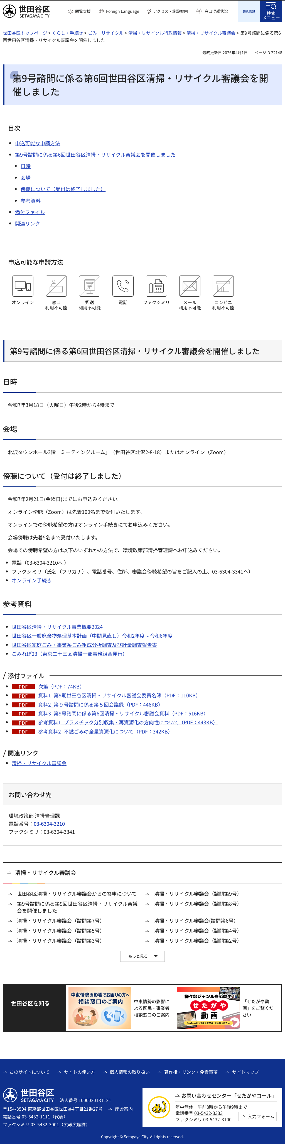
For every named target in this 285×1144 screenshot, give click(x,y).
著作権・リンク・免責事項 (191, 1071)
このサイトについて (29, 1071)
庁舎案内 (124, 1108)
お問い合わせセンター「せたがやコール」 (229, 1094)
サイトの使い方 (79, 1071)
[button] (79, 11)
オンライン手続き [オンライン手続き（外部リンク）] (32, 579)
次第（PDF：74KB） (61, 685)
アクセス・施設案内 (170, 11)
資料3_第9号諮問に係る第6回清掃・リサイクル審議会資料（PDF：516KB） (123, 712)
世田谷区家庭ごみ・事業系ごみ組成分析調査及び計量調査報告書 (84, 643)
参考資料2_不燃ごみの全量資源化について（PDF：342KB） (105, 730)
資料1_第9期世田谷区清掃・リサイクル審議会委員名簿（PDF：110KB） (119, 694)
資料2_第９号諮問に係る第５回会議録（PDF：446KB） (100, 703)
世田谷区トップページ (25, 32)
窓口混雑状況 (216, 11)
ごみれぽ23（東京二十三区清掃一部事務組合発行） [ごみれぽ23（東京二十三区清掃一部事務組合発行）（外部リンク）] (69, 652)
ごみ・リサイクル (106, 32)
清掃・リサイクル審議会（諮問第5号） (61, 929)
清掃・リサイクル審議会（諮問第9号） (198, 892)
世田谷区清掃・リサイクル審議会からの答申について (77, 892)
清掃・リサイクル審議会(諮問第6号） (196, 919)
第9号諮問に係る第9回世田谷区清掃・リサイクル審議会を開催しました (77, 906)
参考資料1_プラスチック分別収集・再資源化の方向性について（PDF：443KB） (128, 721)
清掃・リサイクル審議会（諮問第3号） (61, 939)
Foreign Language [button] (122, 11)
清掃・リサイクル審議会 (210, 32)
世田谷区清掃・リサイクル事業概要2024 (57, 625)
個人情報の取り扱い (130, 1071)
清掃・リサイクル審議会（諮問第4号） (198, 929)
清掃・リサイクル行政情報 (155, 32)
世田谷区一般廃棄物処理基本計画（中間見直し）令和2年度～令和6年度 (92, 634)
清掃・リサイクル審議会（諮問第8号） (198, 902)
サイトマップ (245, 1071)
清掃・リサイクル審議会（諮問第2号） (198, 939)
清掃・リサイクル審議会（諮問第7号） (61, 919)
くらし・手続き (67, 32)
